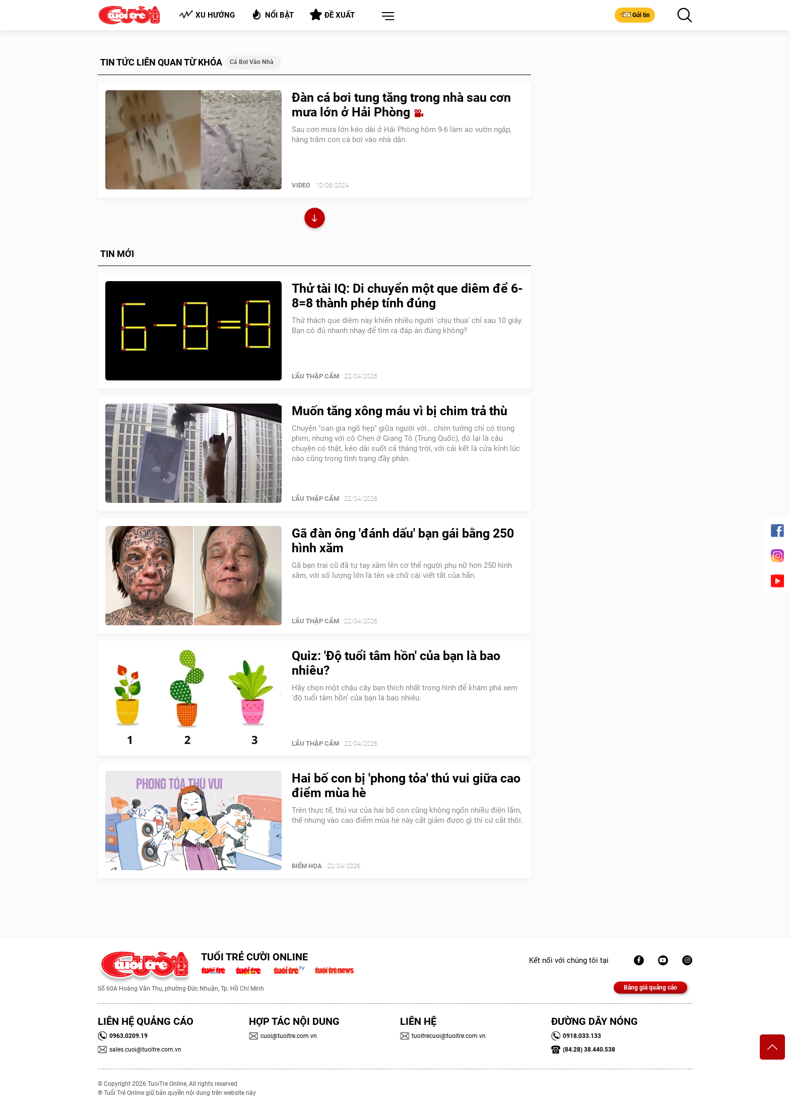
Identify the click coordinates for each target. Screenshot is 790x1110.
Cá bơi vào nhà (252, 62)
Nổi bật (272, 14)
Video (301, 185)
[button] (386, 16)
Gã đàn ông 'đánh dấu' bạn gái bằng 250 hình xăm (403, 540)
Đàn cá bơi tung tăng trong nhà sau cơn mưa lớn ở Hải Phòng (401, 104)
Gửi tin (635, 14)
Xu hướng (207, 15)
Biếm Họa (307, 866)
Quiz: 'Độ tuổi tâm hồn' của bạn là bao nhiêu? (396, 663)
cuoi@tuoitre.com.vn (283, 1035)
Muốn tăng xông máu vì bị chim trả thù (399, 411)
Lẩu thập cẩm (315, 376)
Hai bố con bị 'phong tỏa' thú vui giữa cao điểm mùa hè (406, 785)
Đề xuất (332, 15)
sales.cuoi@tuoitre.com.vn (139, 1049)
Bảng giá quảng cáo (650, 987)
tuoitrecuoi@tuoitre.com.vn (443, 1035)
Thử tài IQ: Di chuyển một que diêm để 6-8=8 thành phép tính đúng (407, 295)
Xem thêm (314, 219)
